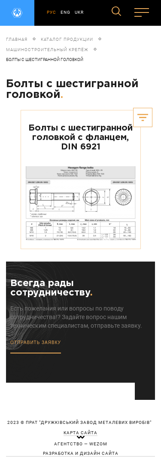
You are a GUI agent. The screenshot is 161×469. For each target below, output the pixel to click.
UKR (79, 12)
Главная (16, 39)
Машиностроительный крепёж (47, 49)
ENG (65, 12)
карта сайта (80, 433)
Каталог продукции (67, 39)
